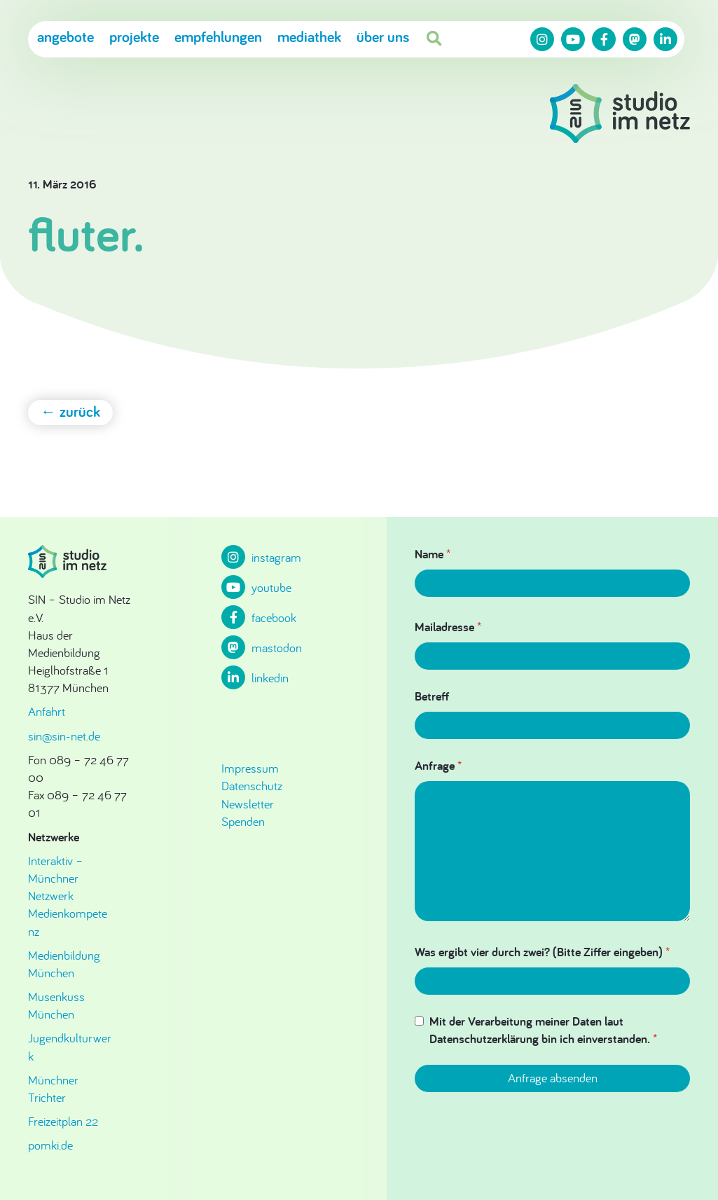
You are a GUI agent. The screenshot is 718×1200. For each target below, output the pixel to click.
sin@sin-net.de (64, 736)
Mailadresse (448, 627)
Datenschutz (251, 786)
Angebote (65, 37)
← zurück (70, 411)
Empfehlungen (218, 37)
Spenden (243, 821)
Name (432, 554)
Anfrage (438, 765)
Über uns (383, 37)
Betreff (432, 696)
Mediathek (309, 37)
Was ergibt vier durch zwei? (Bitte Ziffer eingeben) (542, 952)
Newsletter (247, 804)
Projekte (134, 37)
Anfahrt (46, 711)
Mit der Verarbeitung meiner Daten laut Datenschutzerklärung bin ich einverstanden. (543, 1030)
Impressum (250, 768)
